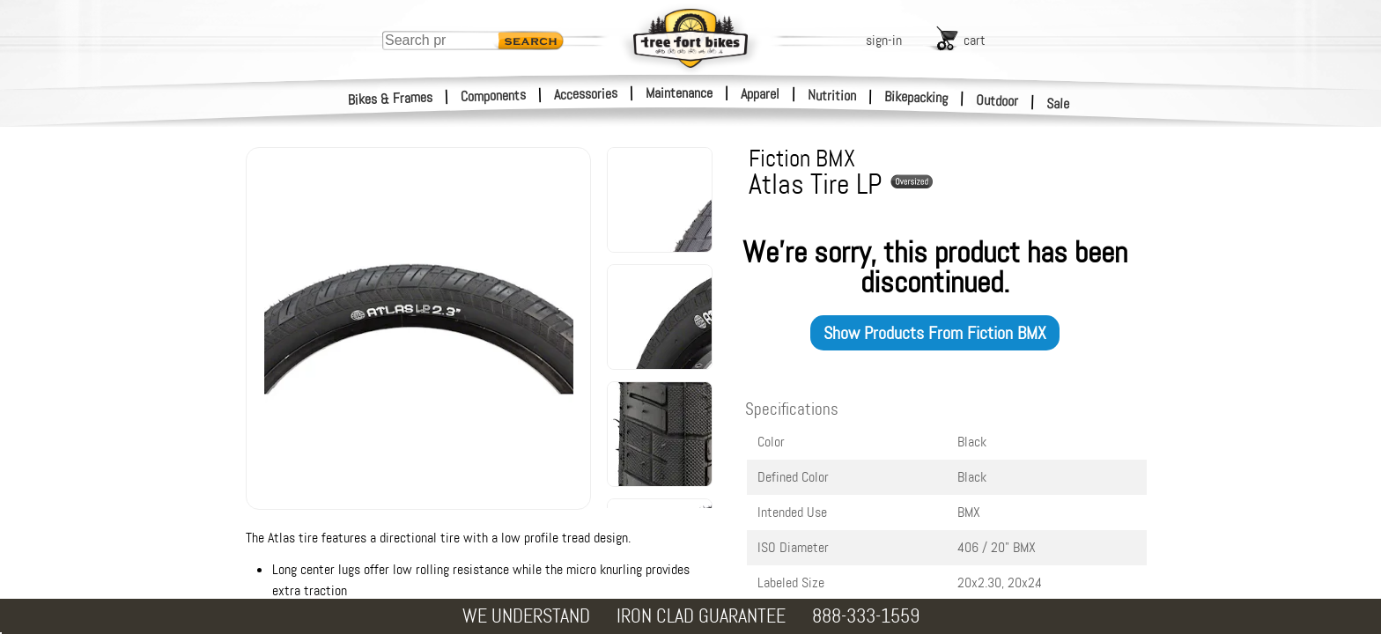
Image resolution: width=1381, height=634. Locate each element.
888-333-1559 (865, 616)
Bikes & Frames (390, 98)
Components (494, 95)
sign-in (884, 40)
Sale (1058, 104)
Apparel (760, 94)
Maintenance (679, 93)
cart (975, 40)
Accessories (585, 94)
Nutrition (832, 95)
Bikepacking (916, 97)
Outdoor (997, 100)
